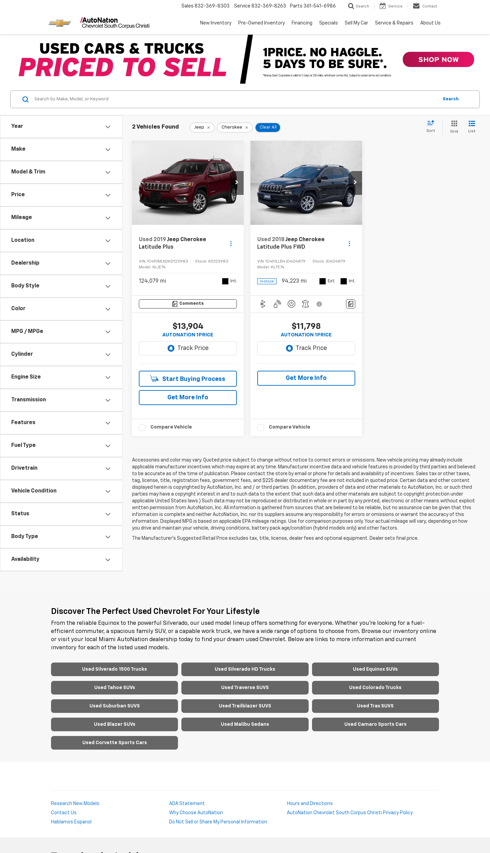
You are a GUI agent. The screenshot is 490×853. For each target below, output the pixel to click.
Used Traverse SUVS (245, 687)
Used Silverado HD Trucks (245, 669)
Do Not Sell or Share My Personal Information (218, 822)
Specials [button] (328, 23)
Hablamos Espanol (71, 822)
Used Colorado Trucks (375, 687)
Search (451, 99)
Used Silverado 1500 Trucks (114, 669)
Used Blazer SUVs (114, 724)
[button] (237, 183)
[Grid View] (452, 127)
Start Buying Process (187, 378)
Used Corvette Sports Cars (114, 742)
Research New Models (75, 803)
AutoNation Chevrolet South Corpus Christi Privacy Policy (350, 812)
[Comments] (188, 303)
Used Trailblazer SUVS (245, 706)
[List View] (471, 127)
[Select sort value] (432, 127)
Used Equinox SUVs (375, 669)
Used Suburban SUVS (114, 706)
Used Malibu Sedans (245, 724)
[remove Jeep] (202, 127)
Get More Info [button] (187, 398)
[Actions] (231, 244)
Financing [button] (302, 23)
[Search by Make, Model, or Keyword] (235, 99)
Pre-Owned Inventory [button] (261, 23)
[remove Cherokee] (235, 127)
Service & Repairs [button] (394, 23)
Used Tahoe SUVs (114, 687)
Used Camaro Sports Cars (375, 724)
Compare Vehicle (171, 427)
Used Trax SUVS (375, 706)
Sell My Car (356, 23)
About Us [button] (430, 23)
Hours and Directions (310, 803)
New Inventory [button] (215, 23)
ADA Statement (187, 803)
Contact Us (64, 812)
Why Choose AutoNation (196, 812)
